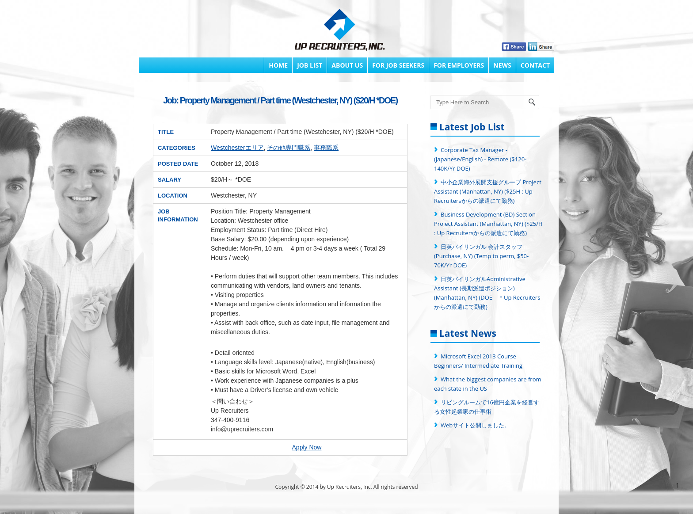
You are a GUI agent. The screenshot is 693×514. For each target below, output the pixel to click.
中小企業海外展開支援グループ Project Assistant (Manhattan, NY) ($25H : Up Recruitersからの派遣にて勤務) (487, 191)
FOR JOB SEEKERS (398, 65)
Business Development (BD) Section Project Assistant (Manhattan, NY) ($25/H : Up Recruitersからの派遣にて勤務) (488, 223)
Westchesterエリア (237, 147)
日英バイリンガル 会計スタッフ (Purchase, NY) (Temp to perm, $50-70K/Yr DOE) (481, 256)
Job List (309, 65)
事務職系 (326, 147)
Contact (535, 65)
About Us (347, 65)
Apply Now (307, 447)
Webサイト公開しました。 (475, 425)
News (502, 65)
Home (278, 65)
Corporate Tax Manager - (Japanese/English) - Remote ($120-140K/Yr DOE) (480, 159)
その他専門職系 (288, 147)
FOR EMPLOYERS (459, 65)
